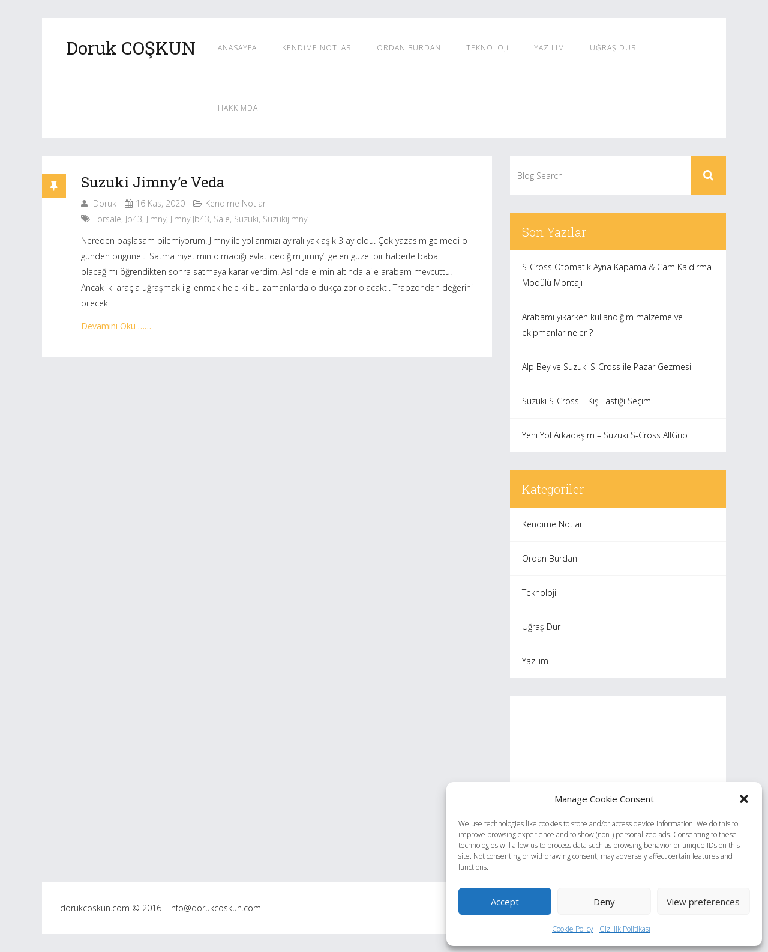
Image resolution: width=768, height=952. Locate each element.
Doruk (104, 203)
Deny (604, 902)
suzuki (246, 219)
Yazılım (549, 48)
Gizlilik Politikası (624, 929)
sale (222, 219)
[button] (744, 799)
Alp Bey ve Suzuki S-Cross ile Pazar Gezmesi (606, 366)
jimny (156, 219)
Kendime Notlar (317, 48)
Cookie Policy (572, 929)
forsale (107, 219)
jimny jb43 (189, 219)
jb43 (133, 219)
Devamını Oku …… (116, 326)
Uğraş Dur (613, 48)
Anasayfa (237, 48)
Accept (505, 902)
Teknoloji (487, 48)
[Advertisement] (618, 780)
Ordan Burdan (409, 48)
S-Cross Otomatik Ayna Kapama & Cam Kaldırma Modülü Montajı (617, 274)
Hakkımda (238, 108)
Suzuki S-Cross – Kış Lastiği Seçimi (587, 401)
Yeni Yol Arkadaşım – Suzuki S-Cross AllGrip (605, 435)
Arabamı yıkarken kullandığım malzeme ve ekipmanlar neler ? (602, 324)
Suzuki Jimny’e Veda (152, 182)
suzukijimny (285, 219)
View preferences (703, 902)
